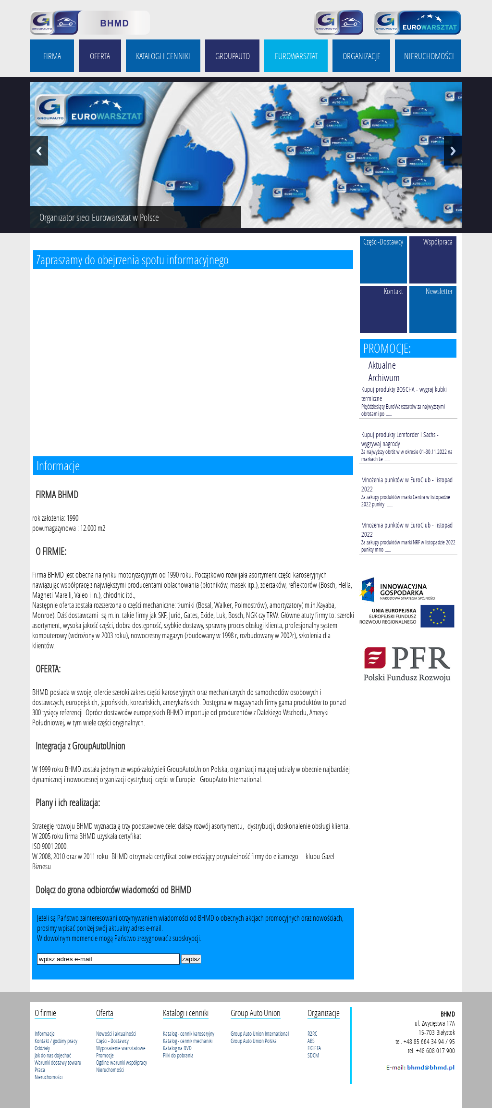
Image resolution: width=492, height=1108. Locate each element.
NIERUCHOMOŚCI (429, 56)
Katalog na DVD (177, 1048)
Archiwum (384, 377)
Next (453, 151)
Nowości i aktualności (116, 1033)
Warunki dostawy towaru (58, 1062)
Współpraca (438, 241)
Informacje (45, 1033)
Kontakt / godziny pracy (56, 1040)
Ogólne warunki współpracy (121, 1062)
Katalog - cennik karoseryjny (188, 1033)
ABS (311, 1040)
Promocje (105, 1055)
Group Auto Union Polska (254, 1040)
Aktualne (382, 365)
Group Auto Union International (260, 1033)
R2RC (312, 1033)
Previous (39, 151)
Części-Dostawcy (383, 241)
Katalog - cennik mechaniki (187, 1040)
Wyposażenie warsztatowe (121, 1048)
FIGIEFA (314, 1048)
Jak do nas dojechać (53, 1055)
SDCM (313, 1055)
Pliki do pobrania (178, 1055)
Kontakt (393, 291)
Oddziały (42, 1048)
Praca (40, 1069)
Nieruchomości (48, 1077)
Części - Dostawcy (112, 1040)
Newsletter (439, 291)
